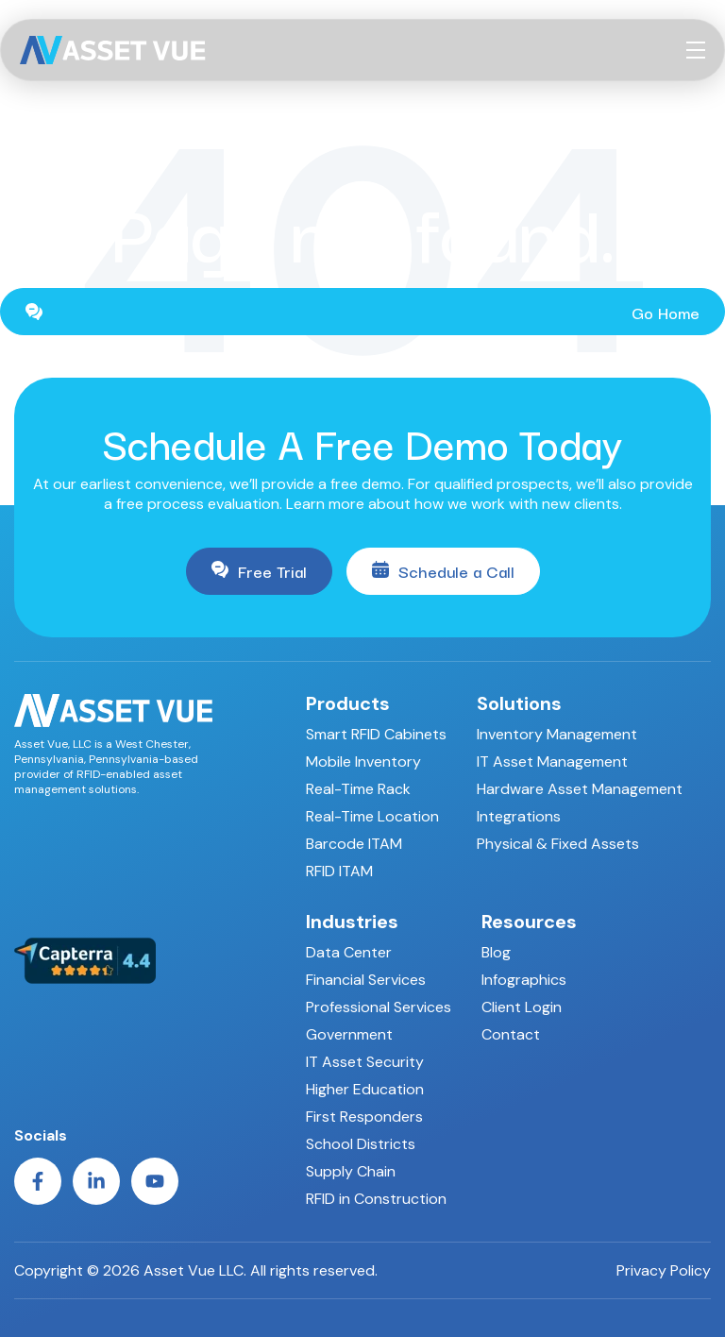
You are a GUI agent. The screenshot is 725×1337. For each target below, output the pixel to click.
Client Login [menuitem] (521, 1007)
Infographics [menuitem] (523, 980)
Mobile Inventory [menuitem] (363, 761)
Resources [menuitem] (529, 921)
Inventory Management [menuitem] (557, 734)
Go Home (362, 312)
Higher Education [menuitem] (365, 1089)
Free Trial (259, 571)
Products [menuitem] (348, 703)
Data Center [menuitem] (349, 952)
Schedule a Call (443, 571)
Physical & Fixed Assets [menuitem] (558, 844)
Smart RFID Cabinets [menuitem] (376, 734)
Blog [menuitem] (496, 952)
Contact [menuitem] (510, 1034)
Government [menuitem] (349, 1034)
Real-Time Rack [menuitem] (358, 789)
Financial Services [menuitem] (366, 980)
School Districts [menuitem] (360, 1144)
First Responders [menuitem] (364, 1116)
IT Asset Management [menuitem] (552, 761)
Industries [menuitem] (352, 921)
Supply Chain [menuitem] (351, 1171)
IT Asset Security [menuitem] (365, 1062)
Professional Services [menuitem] (378, 1007)
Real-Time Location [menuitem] (372, 816)
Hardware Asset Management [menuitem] (580, 789)
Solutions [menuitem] (519, 703)
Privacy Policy (663, 1270)
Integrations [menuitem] (519, 816)
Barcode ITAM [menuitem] (354, 844)
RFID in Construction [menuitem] (376, 1199)
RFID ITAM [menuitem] (339, 871)
